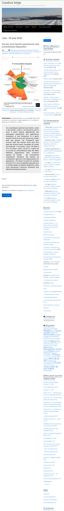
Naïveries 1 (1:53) (49, 390)
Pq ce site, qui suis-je (45, 27)
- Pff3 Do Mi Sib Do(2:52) (51, 452)
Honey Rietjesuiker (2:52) (51, 387)
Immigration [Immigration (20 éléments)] (50, 344)
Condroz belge (11, 3)
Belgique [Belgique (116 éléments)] (47, 330)
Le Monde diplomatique (50, 297)
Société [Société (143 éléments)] (57, 362)
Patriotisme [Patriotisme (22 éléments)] (54, 353)
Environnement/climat (25, 50)
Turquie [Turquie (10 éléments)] (45, 365)
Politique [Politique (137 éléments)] (56, 354)
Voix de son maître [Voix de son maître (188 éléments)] (51, 367)
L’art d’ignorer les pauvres (51, 280)
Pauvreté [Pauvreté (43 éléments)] (47, 355)
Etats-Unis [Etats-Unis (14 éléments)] (46, 340)
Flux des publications (49, 497)
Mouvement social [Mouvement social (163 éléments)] (52, 349)
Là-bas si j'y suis (48, 291)
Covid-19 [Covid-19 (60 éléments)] (54, 333)
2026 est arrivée (48, 79)
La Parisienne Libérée (50, 217)
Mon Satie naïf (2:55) (49, 454)
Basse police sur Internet (51, 269)
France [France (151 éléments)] (53, 342)
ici (16, 122)
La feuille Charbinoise (50, 220)
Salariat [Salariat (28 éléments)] (46, 359)
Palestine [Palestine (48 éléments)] (47, 353)
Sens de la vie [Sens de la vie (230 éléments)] (51, 359)
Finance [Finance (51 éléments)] (46, 342)
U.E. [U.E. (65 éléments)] (48, 365)
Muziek (27, 27)
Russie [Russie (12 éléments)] (50, 356)
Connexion (47, 494)
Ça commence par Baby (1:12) (52, 478)
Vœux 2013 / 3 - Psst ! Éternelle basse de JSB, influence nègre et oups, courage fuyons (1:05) (53, 404)
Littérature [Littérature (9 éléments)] (52, 345)
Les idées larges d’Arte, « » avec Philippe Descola (52, 72)
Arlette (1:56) (47, 468)
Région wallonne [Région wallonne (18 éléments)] (57, 357)
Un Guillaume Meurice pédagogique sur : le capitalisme (53, 151)
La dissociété (47, 272)
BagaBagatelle (48, 481)
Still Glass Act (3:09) (49, 462)
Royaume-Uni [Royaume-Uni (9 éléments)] (46, 356)
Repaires (59, 291)
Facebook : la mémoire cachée (53, 286)
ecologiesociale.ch (49, 214)
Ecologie (15, 57)
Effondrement (14, 50)
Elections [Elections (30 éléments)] (46, 338)
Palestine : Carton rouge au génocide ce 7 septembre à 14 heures (52, 99)
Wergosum (48, 179)
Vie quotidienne (26, 53)
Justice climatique (31, 57)
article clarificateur (29, 190)
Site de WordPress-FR (50, 502)
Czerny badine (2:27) (49, 441)
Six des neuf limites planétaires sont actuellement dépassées (20, 45)
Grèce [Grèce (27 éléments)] (45, 344)
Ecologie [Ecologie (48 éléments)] (57, 335)
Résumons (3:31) (48, 471)
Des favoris (19, 27)
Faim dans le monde (22, 57)
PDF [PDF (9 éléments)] (51, 355)
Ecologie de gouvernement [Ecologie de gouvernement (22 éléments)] (51, 336)
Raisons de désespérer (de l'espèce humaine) (19, 52)
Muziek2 (34, 27)
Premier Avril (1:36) (49, 465)
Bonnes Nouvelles (49, 235)
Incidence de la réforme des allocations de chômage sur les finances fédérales (53, 83)
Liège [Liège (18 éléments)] (55, 345)
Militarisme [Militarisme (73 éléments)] (48, 347)
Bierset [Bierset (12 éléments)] (53, 331)
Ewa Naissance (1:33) (50, 438)
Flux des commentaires (50, 500)
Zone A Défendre (55, 262)
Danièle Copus (48, 232)
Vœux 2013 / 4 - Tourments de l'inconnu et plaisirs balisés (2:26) (52, 411)
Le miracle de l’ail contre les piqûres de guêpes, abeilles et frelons (52, 164)
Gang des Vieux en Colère (51, 211)
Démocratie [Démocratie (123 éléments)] (49, 334)
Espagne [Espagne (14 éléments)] (58, 338)
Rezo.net (46, 308)
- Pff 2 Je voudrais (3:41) (51, 449)
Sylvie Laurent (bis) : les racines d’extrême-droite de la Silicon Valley (52, 65)
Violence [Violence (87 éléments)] (47, 367)
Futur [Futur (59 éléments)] (59, 342)
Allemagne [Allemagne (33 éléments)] (47, 329)
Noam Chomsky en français (51, 305)
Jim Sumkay (47, 311)
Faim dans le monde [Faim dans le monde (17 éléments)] (54, 340)
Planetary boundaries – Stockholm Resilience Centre (25, 111)
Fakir (45, 289)
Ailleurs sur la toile (8, 27)
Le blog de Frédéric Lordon (51, 294)
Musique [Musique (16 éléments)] (46, 351)
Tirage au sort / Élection (10, 30)
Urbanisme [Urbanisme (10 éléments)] (52, 365)
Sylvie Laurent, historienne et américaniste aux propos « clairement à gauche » (52, 106)
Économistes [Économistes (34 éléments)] (48, 370)
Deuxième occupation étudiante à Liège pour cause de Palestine (52, 186)
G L (5, 50)
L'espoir (51, 283)
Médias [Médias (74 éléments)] (51, 351)
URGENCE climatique (15, 53)
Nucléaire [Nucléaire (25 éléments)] (57, 351)
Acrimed (46, 266)
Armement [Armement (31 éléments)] (54, 329)
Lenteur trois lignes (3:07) (51, 416)
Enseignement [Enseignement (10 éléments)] (53, 338)
